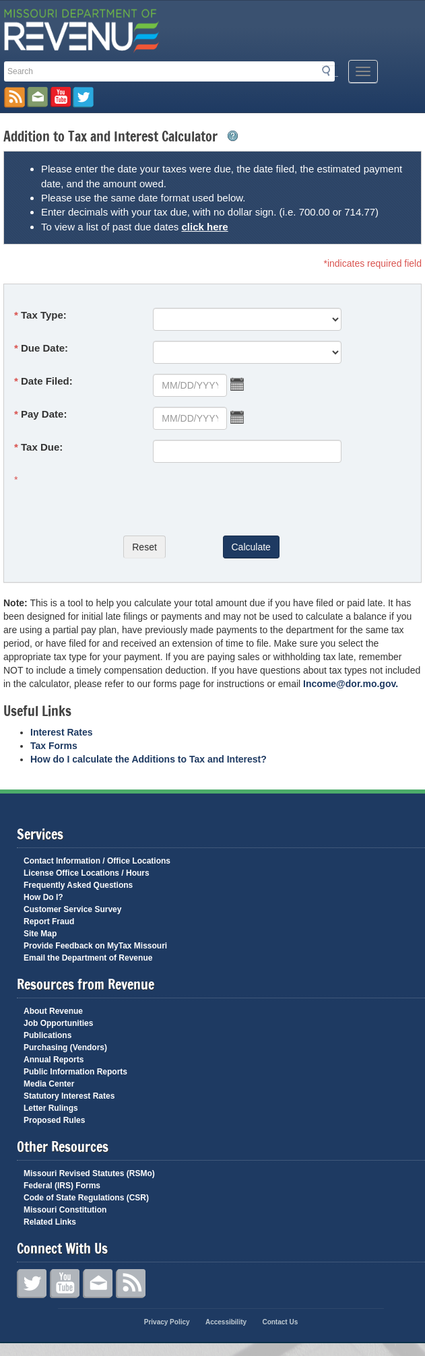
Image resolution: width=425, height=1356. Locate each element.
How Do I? (43, 897)
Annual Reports (54, 1059)
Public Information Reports (75, 1071)
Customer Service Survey (72, 909)
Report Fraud (49, 921)
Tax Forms (53, 745)
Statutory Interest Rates (69, 1096)
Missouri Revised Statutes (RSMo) (89, 1173)
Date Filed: (47, 381)
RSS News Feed (14, 97)
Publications (47, 1035)
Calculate (251, 547)
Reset (144, 547)
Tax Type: (44, 315)
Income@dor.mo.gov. (350, 683)
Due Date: (44, 348)
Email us (37, 97)
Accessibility (226, 1322)
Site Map (40, 933)
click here (204, 226)
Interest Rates (61, 732)
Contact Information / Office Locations (97, 861)
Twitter (31, 1283)
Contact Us (97, 1283)
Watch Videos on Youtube (60, 97)
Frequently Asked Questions (78, 885)
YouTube (64, 1283)
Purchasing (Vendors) (65, 1047)
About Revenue (53, 1011)
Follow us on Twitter (83, 97)
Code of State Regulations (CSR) (86, 1197)
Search (330, 70)
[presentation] (148, 499)
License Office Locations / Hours (87, 873)
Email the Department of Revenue (88, 958)
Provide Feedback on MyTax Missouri (95, 945)
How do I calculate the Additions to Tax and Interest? (148, 759)
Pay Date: (44, 414)
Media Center (49, 1084)
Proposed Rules (54, 1120)
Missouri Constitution (65, 1210)
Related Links (50, 1222)
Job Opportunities (58, 1023)
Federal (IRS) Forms (62, 1185)
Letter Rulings (51, 1108)
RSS (130, 1283)
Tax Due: (42, 447)
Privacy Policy (167, 1322)
